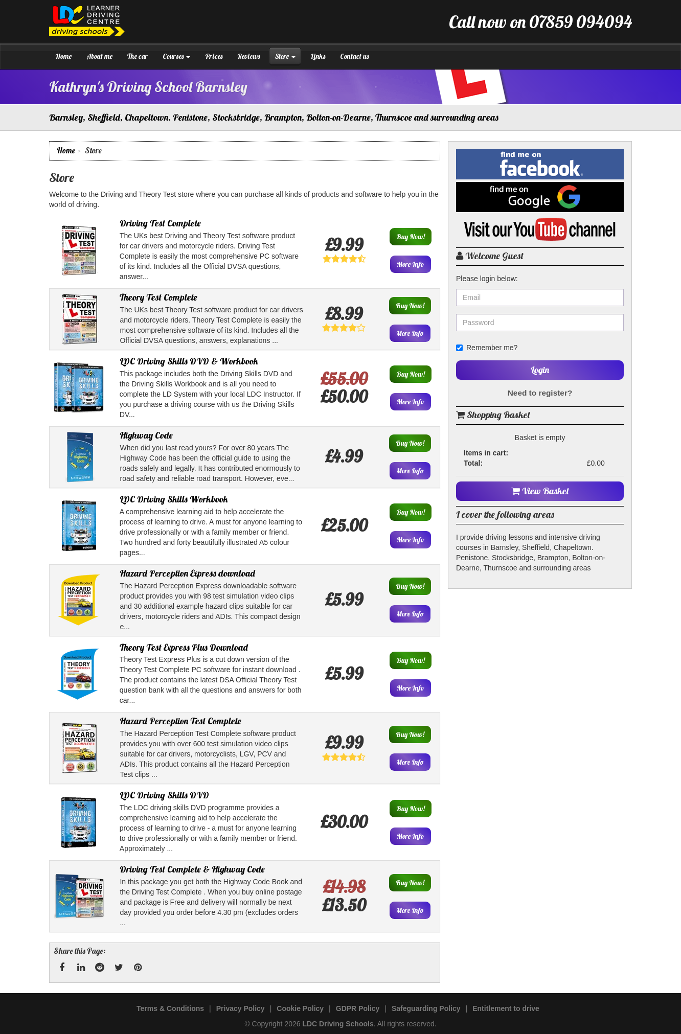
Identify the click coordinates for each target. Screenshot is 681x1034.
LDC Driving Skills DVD (164, 795)
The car (137, 56)
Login (540, 370)
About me (99, 56)
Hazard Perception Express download (187, 573)
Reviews (248, 56)
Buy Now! (410, 236)
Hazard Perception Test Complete (180, 721)
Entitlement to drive (505, 1008)
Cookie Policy (300, 1008)
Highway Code (146, 435)
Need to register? (540, 392)
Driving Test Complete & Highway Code (192, 869)
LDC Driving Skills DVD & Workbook (189, 361)
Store (285, 56)
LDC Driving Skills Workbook (174, 499)
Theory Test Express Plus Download (184, 647)
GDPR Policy (358, 1008)
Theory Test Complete (158, 297)
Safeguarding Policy (426, 1008)
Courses (176, 56)
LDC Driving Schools (337, 1024)
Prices (213, 56)
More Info (410, 264)
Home (63, 56)
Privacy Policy (240, 1008)
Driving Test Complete (160, 223)
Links (317, 56)
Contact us (354, 56)
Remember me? (486, 347)
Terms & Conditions (170, 1008)
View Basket (540, 491)
